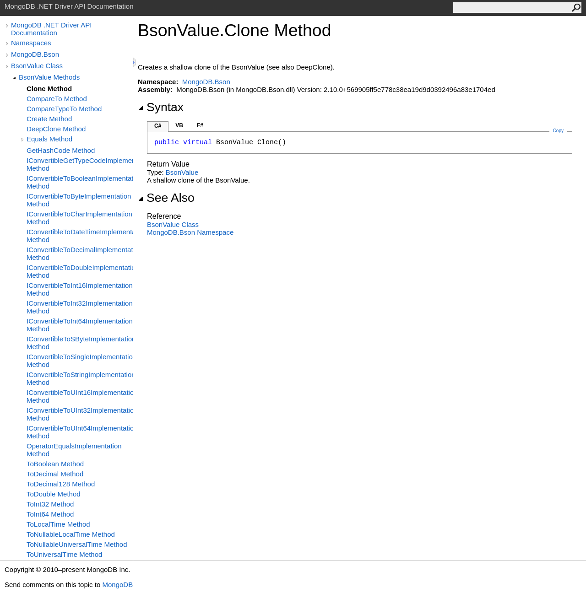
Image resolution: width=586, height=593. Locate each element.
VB (179, 125)
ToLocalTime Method (58, 524)
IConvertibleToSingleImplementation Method (80, 360)
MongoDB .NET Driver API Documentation (51, 29)
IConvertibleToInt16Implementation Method (80, 289)
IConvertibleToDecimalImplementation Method (80, 253)
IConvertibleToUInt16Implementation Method (80, 396)
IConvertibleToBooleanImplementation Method (80, 182)
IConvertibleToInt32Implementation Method (80, 307)
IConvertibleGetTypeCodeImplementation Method (80, 164)
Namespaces (31, 43)
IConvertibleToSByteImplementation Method (80, 342)
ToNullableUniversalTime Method (77, 544)
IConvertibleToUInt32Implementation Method (80, 414)
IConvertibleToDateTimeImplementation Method (80, 235)
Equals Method (49, 139)
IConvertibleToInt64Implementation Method (80, 325)
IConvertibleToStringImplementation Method (80, 378)
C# (157, 126)
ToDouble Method (54, 494)
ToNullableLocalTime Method (71, 534)
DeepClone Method (56, 129)
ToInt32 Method (50, 504)
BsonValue (182, 172)
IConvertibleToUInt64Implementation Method (80, 432)
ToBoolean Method (55, 464)
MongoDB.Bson (35, 54)
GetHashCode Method (61, 150)
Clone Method (49, 88)
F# (200, 125)
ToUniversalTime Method (64, 554)
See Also (166, 198)
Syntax (161, 107)
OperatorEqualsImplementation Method (74, 450)
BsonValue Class (37, 66)
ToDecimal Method (55, 474)
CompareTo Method (57, 98)
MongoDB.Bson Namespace (190, 232)
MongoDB (117, 584)
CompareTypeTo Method (64, 109)
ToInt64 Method (50, 514)
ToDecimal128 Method (61, 484)
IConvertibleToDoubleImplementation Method (80, 271)
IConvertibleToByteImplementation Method (79, 200)
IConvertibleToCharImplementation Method (79, 218)
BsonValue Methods (49, 77)
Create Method (49, 119)
